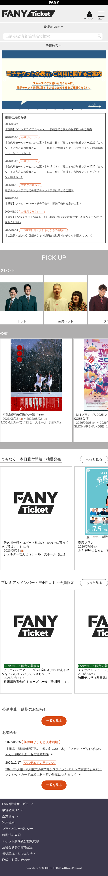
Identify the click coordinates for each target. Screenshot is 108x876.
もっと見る (94, 459)
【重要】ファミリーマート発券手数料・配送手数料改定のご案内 (43, 203)
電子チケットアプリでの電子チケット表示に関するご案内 (39, 190)
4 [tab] (51, 110)
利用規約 (8, 822)
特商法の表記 (11, 835)
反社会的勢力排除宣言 (17, 847)
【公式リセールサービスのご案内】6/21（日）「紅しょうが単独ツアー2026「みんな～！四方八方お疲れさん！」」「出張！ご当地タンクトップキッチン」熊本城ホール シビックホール (54, 148)
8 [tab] (86, 110)
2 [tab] (33, 110)
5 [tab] (59, 110)
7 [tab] (77, 110)
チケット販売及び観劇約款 (20, 841)
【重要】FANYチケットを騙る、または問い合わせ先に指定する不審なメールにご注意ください (53, 219)
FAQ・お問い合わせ (16, 859)
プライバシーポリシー (17, 828)
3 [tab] (42, 110)
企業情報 (8, 816)
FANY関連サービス (15, 804)
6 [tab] (68, 110)
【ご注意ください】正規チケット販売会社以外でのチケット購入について (48, 235)
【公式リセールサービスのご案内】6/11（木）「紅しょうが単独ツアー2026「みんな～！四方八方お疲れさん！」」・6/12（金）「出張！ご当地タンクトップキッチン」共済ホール (54, 172)
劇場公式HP (10, 810)
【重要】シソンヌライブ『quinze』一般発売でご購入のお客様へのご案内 (48, 129)
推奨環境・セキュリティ (19, 853)
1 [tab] (24, 110)
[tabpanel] (54, 79)
